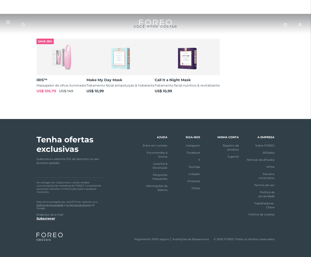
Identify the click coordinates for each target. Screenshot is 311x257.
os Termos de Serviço (78, 205)
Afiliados (269, 152)
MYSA (270, 167)
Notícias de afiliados (261, 160)
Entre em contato (155, 145)
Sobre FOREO (265, 145)
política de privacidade (49, 205)
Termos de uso (264, 185)
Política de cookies (262, 214)
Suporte (233, 156)
